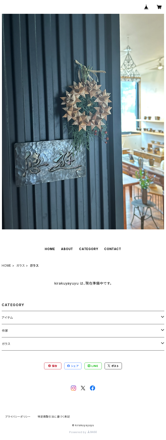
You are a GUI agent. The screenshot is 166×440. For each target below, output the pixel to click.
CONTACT (112, 249)
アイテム (7, 317)
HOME (50, 249)
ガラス (20, 265)
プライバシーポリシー (18, 416)
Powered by (83, 432)
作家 (5, 330)
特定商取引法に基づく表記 (54, 416)
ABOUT (67, 249)
